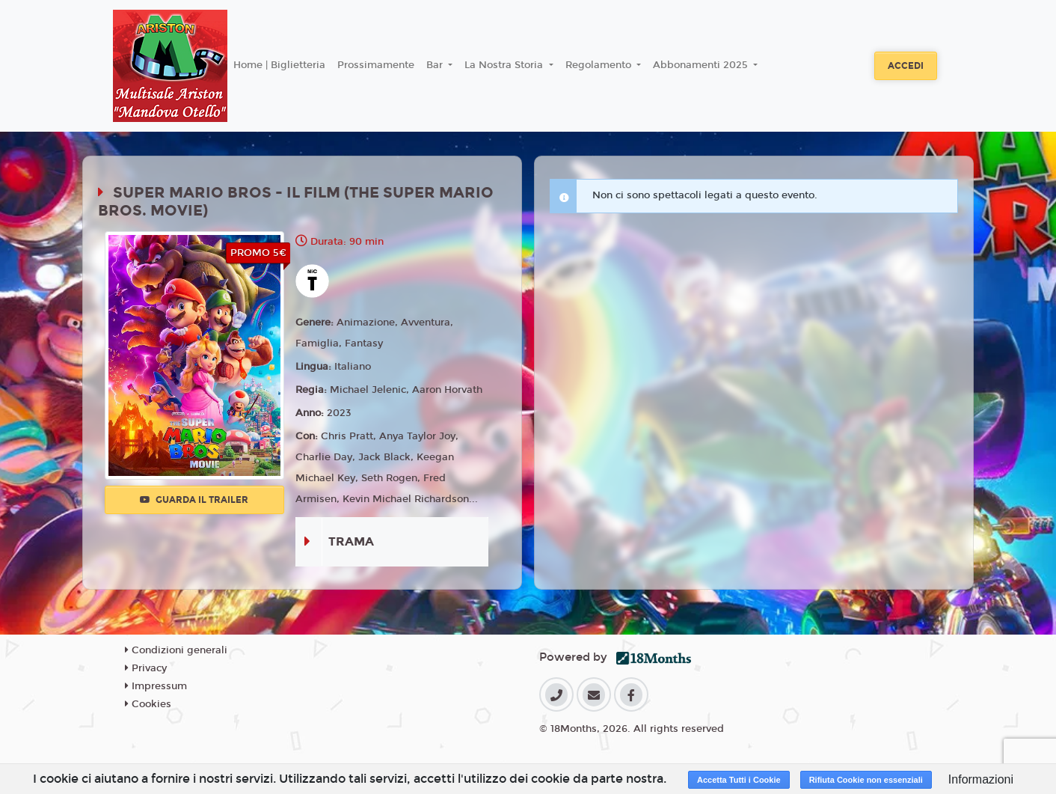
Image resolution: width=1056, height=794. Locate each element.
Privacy (146, 668)
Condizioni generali (176, 650)
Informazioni (980, 779)
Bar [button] (436, 65)
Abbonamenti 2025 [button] (702, 65)
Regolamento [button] (599, 65)
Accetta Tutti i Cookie (739, 779)
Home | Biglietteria (279, 65)
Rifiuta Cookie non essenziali (866, 779)
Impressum (156, 686)
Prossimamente (375, 65)
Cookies (148, 704)
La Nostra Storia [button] (505, 65)
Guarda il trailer (194, 500)
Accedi (906, 66)
